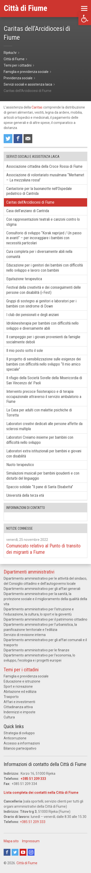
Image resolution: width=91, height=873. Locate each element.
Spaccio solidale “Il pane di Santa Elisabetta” (39, 487)
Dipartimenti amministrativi (29, 572)
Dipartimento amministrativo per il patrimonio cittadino (45, 619)
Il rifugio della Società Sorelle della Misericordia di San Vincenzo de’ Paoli (44, 380)
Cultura (9, 717)
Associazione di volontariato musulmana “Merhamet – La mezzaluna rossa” (45, 177)
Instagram (31, 852)
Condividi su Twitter (8, 138)
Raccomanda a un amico (28, 138)
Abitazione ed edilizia (20, 692)
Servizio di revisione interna (25, 635)
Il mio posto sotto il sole (24, 350)
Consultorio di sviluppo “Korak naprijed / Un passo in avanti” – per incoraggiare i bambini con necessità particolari (44, 238)
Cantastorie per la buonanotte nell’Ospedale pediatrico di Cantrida (39, 191)
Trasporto (11, 697)
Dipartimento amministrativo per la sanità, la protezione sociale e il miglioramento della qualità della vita (45, 599)
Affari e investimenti (19, 702)
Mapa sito (11, 841)
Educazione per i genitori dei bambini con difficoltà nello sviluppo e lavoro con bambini (44, 268)
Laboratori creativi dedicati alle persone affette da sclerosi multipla (44, 426)
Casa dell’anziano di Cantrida (27, 210)
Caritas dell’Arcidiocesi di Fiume (30, 202)
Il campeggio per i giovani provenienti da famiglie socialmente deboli (43, 339)
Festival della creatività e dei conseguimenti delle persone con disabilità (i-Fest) (43, 290)
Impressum (31, 841)
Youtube (23, 852)
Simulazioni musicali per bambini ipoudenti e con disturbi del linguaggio (42, 476)
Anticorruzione (15, 738)
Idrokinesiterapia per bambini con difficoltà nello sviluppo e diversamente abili (42, 326)
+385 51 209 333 (33, 779)
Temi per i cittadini (21, 670)
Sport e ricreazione (18, 686)
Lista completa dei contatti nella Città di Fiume (41, 792)
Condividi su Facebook (18, 138)
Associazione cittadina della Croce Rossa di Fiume (44, 166)
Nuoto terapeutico (20, 464)
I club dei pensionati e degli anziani (32, 314)
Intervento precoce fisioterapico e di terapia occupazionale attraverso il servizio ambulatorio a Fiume (43, 396)
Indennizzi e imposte (19, 712)
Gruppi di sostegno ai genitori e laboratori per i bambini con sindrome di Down (41, 303)
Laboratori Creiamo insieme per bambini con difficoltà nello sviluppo (39, 440)
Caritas (37, 107)
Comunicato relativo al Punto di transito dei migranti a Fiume (43, 549)
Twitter (15, 852)
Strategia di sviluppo (19, 733)
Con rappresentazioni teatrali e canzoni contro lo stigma (43, 222)
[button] (84, 18)
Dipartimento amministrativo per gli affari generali (42, 589)
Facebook (7, 852)
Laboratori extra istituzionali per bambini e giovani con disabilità (43, 453)
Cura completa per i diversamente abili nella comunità (39, 254)
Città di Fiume (27, 863)
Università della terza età (25, 495)
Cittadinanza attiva (18, 707)
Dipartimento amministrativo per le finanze (36, 650)
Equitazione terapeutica (24, 279)
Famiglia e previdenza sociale (26, 676)
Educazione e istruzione (22, 681)
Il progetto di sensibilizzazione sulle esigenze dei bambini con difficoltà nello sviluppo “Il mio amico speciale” (43, 364)
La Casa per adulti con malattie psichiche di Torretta (39, 412)
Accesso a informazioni (22, 743)
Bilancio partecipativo (20, 748)
